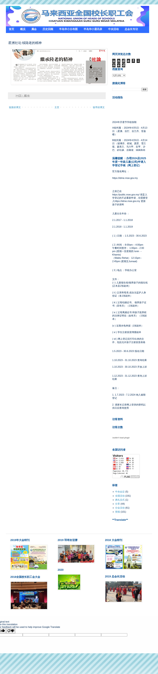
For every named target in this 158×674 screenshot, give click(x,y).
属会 (34, 29)
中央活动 (113, 29)
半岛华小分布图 (68, 29)
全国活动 (120, 496)
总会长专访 (131, 29)
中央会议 (120, 491)
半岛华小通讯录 (93, 29)
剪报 (117, 512)
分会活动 (120, 508)
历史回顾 (48, 29)
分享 (117, 504)
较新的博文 (15, 107)
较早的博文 (99, 107)
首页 (11, 29)
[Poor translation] (11, 630)
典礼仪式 (120, 500)
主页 (56, 107)
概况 (22, 29)
